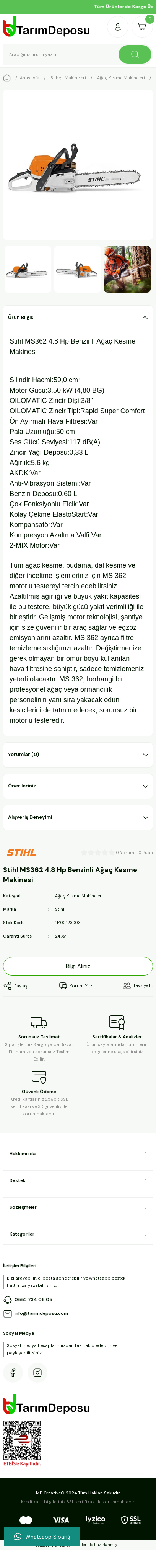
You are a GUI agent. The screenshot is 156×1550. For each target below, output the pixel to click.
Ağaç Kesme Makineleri (79, 896)
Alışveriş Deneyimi (30, 817)
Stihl (59, 909)
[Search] (78, 54)
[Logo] (46, 26)
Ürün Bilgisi (21, 317)
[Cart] (142, 27)
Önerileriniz (22, 785)
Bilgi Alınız (78, 966)
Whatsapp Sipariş (42, 1536)
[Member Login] (117, 27)
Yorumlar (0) (23, 754)
